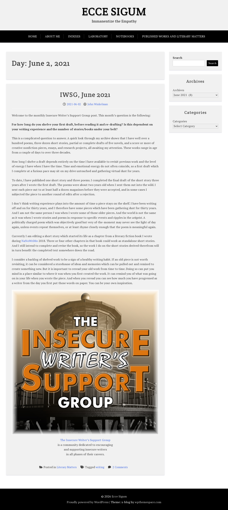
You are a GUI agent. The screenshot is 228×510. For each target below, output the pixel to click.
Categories (180, 121)
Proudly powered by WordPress (88, 502)
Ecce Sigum (114, 11)
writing (100, 467)
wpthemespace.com (148, 502)
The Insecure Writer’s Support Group (85, 440)
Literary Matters (67, 467)
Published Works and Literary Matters (173, 36)
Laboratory (98, 36)
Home (32, 36)
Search (177, 58)
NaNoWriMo (29, 241)
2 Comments (120, 467)
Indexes (74, 36)
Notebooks (125, 36)
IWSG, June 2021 (85, 94)
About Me (52, 36)
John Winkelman (98, 104)
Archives (178, 90)
